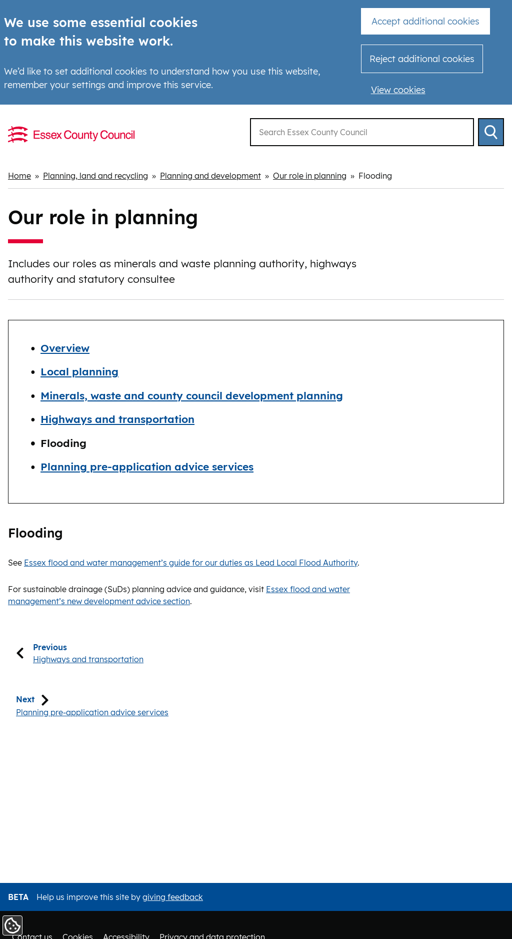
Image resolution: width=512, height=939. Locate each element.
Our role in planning (309, 176)
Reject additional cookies (422, 59)
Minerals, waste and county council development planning (191, 394)
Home (19, 176)
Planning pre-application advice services (147, 466)
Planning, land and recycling (95, 176)
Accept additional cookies (426, 21)
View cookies (398, 90)
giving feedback (172, 897)
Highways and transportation (117, 418)
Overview (65, 347)
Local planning (79, 371)
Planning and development (210, 176)
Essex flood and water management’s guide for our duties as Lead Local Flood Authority (191, 562)
